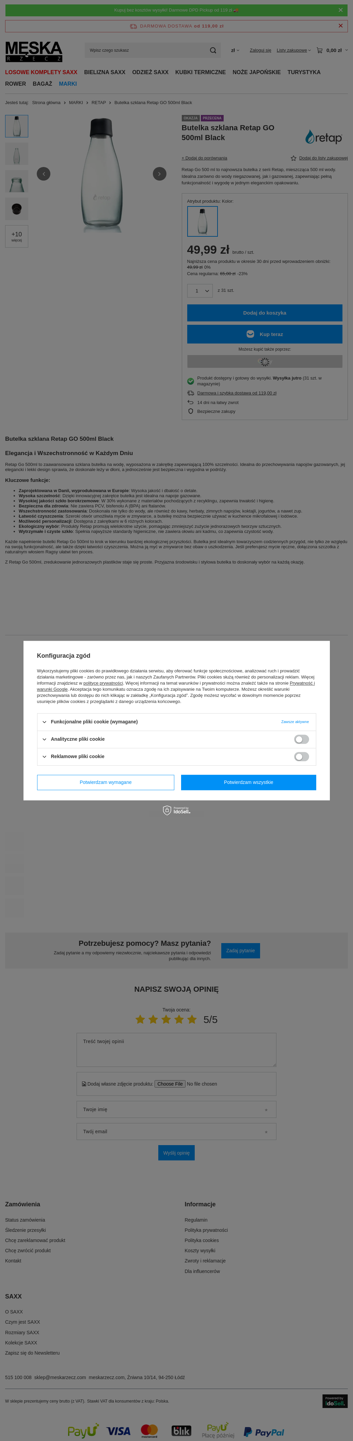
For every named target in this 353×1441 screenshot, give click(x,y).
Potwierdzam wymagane (106, 782)
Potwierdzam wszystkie (248, 782)
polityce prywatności (103, 683)
